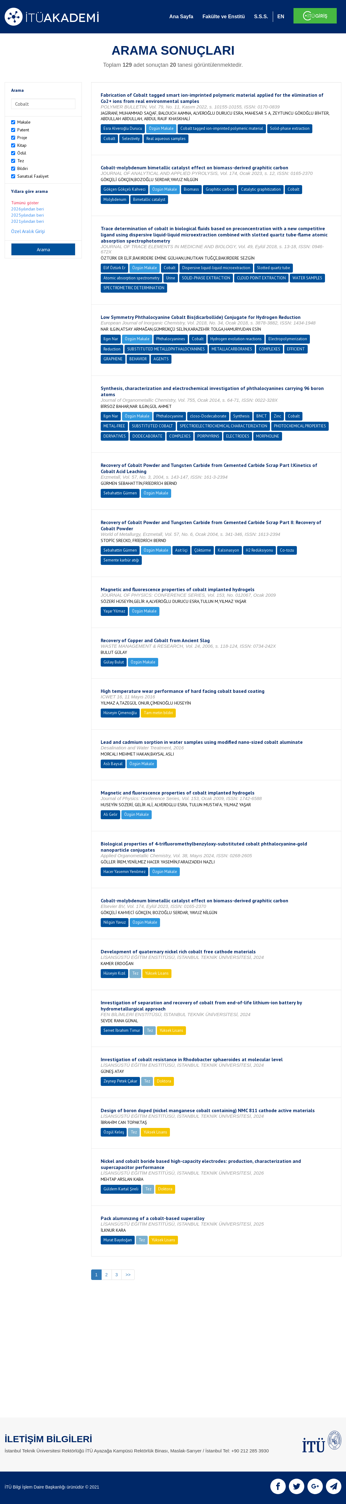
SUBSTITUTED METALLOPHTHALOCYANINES (166, 349)
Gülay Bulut (113, 662)
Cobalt (109, 138)
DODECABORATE (147, 436)
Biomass (191, 189)
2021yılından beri (27, 221)
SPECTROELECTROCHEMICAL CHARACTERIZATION (223, 426)
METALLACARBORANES (232, 349)
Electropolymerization (287, 338)
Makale (24, 122)
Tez (20, 160)
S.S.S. (261, 16)
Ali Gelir (110, 814)
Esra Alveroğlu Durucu (122, 128)
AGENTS (161, 359)
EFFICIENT (296, 349)
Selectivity (131, 138)
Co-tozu (287, 550)
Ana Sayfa (181, 16)
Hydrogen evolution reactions (236, 338)
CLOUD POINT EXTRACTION (261, 278)
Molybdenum (114, 199)
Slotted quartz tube (273, 267)
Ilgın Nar (110, 338)
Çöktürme (202, 550)
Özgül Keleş (113, 1132)
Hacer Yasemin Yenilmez (124, 871)
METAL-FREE (114, 426)
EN (280, 16)
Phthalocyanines (170, 338)
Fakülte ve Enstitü (223, 16)
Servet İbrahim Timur (121, 1030)
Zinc (277, 416)
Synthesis (241, 416)
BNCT (261, 416)
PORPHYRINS (208, 436)
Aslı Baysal (113, 763)
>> (127, 1274)
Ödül (21, 153)
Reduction (111, 349)
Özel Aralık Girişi (28, 231)
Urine (170, 278)
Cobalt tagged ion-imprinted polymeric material (221, 128)
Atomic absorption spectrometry (131, 278)
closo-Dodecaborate (208, 416)
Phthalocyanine (169, 416)
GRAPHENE (113, 359)
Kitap (22, 145)
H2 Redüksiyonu (259, 550)
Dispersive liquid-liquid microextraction (216, 267)
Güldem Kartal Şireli (120, 1189)
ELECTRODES (237, 436)
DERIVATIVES (114, 436)
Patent (23, 130)
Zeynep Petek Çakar (120, 1081)
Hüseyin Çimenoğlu (120, 712)
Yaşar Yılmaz (114, 611)
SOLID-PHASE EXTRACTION (206, 278)
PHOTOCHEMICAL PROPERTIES (300, 426)
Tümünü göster (25, 202)
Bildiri (22, 168)
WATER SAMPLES (307, 278)
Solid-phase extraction (290, 128)
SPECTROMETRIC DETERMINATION (133, 287)
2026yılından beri (27, 209)
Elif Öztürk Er (114, 267)
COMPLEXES (269, 349)
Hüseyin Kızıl (114, 973)
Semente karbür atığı (121, 560)
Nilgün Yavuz (114, 922)
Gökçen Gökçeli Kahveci (124, 189)
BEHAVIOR (138, 359)
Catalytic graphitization (261, 189)
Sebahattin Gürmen (120, 493)
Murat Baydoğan (117, 1240)
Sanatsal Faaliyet (33, 176)
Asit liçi (181, 550)
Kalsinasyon (228, 550)
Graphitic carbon (220, 189)
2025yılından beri (27, 215)
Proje (22, 137)
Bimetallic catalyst (149, 199)
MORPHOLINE (267, 436)
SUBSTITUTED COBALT (152, 426)
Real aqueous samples (166, 138)
